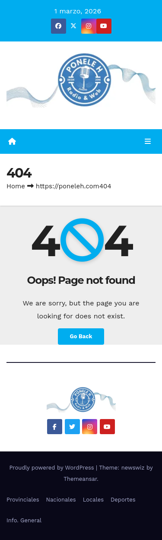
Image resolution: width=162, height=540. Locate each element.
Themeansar (80, 479)
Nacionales (61, 499)
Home (15, 186)
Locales (93, 499)
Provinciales (22, 499)
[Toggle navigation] (148, 142)
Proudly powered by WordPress (52, 467)
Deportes (123, 499)
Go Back (81, 336)
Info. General (23, 520)
